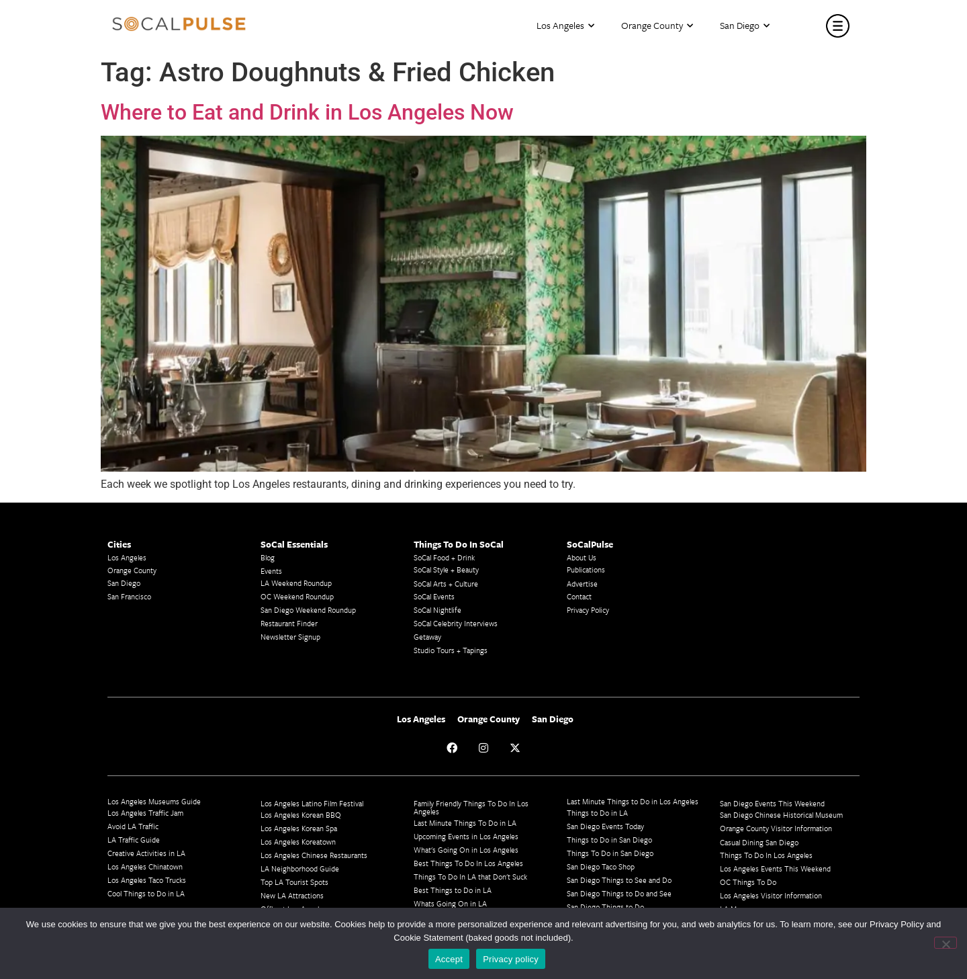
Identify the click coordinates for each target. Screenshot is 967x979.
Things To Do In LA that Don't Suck (470, 876)
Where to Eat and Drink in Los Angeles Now (307, 112)
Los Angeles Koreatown (298, 841)
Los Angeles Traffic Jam (145, 812)
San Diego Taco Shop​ (601, 866)
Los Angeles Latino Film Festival (312, 803)
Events (271, 571)
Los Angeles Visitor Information (771, 895)
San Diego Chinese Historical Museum (781, 814)
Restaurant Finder (289, 623)
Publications (586, 569)
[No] (945, 943)
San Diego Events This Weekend (772, 803)
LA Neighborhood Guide (300, 868)
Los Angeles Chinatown (145, 866)
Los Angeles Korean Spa (299, 828)
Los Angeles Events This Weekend (775, 868)
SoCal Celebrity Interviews (456, 623)
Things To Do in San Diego (610, 853)
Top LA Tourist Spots (294, 882)
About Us (581, 557)
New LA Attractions (292, 895)
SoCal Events (434, 596)
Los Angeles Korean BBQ (301, 814)
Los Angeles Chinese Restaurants (314, 855)
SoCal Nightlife (437, 609)
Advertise (582, 583)
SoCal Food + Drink (444, 557)
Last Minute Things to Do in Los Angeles (632, 801)
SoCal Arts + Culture (446, 583)
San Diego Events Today (605, 826)
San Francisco (129, 596)
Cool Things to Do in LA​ (146, 893)
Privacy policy (511, 959)
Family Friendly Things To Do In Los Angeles (471, 807)
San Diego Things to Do (605, 906)
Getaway (427, 636)
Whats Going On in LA (450, 903)
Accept (449, 959)
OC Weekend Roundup (297, 596)
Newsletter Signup (290, 636)
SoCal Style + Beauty (446, 569)
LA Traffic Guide (133, 839)
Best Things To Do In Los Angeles (468, 863)
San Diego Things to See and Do (619, 880)
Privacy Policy (588, 609)
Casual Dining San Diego (759, 842)
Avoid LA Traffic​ (132, 826)
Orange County (657, 25)
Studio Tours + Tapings (451, 650)
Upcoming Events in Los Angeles (466, 836)
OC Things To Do (748, 882)
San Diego (745, 25)
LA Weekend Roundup (296, 583)
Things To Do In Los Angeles (766, 855)
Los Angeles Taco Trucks (146, 880)
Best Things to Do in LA (453, 890)
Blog (268, 557)
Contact (579, 596)
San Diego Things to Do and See (619, 893)
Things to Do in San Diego (609, 839)
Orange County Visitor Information (776, 828)
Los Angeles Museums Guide (154, 801)
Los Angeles (565, 25)
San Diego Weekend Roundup (308, 609)
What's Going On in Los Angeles (466, 849)
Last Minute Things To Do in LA (465, 822)
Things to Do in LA (597, 812)
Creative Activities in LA (146, 853)
